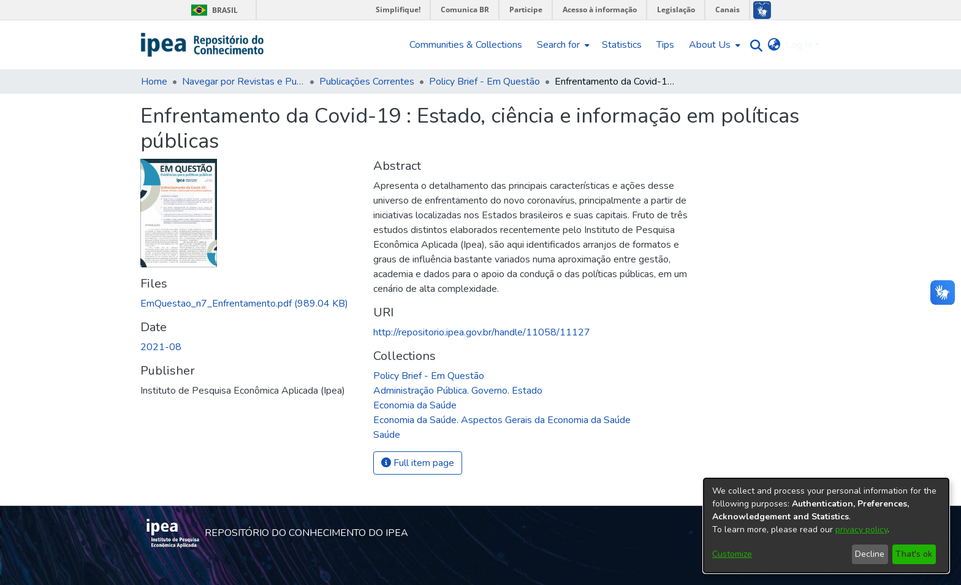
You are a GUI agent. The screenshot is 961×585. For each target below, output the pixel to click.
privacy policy (861, 529)
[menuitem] (562, 44)
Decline (869, 554)
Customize (732, 554)
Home (154, 81)
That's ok (913, 554)
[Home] (202, 44)
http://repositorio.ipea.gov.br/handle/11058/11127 (481, 332)
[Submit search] (753, 45)
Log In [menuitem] (799, 45)
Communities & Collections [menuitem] (465, 45)
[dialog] (826, 525)
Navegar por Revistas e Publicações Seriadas (243, 81)
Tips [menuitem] (665, 45)
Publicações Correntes (366, 81)
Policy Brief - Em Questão (484, 81)
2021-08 (160, 347)
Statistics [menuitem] (622, 45)
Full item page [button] (417, 463)
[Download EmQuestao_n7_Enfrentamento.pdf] (244, 303)
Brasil (212, 10)
